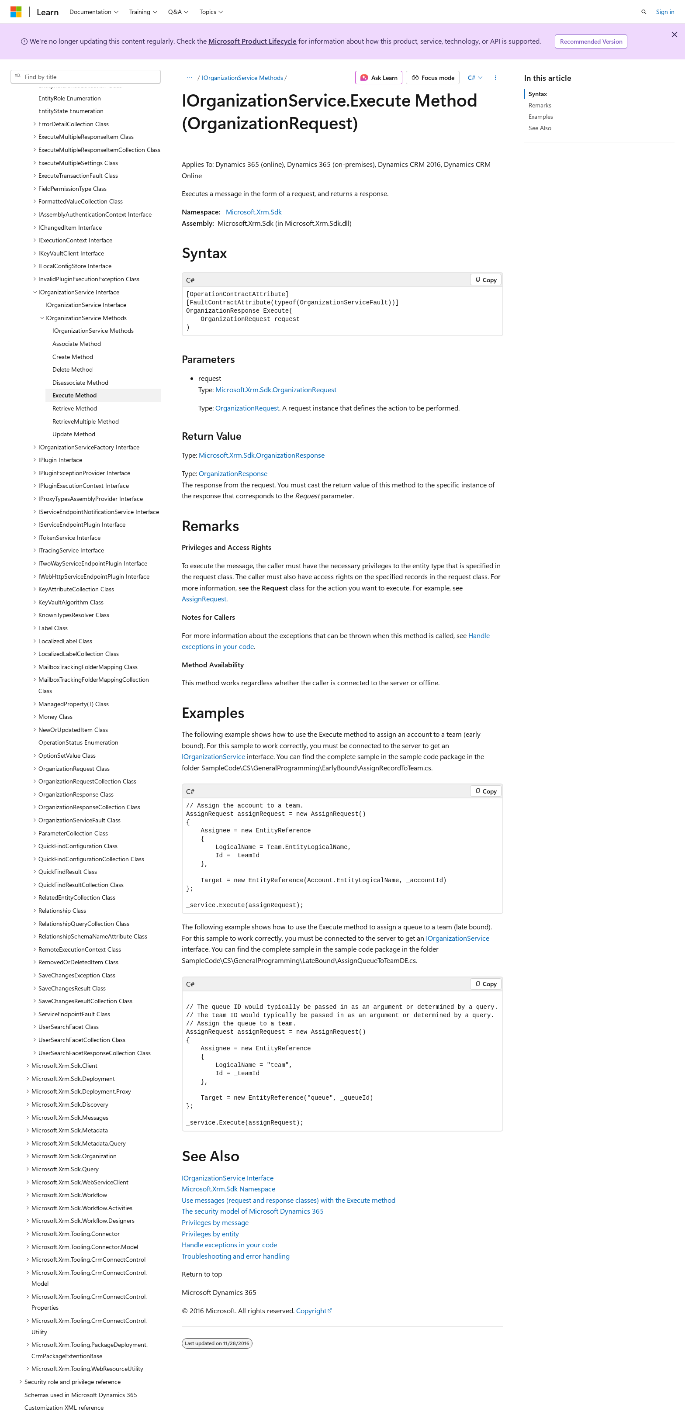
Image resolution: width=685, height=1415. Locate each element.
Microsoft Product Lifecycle (252, 40)
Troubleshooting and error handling (236, 1255)
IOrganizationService (213, 756)
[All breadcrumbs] (189, 78)
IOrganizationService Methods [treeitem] (93, 309)
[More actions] (495, 78)
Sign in (665, 11)
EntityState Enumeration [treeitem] (71, 90)
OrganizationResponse (233, 473)
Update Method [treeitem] (73, 413)
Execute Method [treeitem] (74, 374)
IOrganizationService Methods (242, 77)
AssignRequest (204, 598)
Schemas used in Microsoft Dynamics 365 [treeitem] (80, 1374)
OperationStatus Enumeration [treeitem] (78, 721)
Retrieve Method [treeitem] (74, 387)
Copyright (311, 1310)
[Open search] (644, 12)
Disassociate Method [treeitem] (80, 361)
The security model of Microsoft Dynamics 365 (253, 1210)
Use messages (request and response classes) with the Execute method (288, 1199)
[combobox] (85, 77)
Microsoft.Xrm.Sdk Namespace (228, 1188)
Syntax (538, 94)
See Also (540, 128)
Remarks (540, 105)
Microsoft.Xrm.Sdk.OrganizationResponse (262, 454)
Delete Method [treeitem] (72, 348)
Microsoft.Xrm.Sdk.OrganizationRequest (275, 389)
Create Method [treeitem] (72, 335)
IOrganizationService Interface (227, 1177)
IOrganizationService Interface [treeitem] (85, 284)
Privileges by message (215, 1222)
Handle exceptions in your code (229, 1244)
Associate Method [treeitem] (76, 322)
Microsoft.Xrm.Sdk (254, 211)
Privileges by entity (210, 1233)
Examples (541, 116)
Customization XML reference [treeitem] (64, 1386)
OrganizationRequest (247, 407)
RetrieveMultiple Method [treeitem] (85, 400)
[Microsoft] (16, 11)
